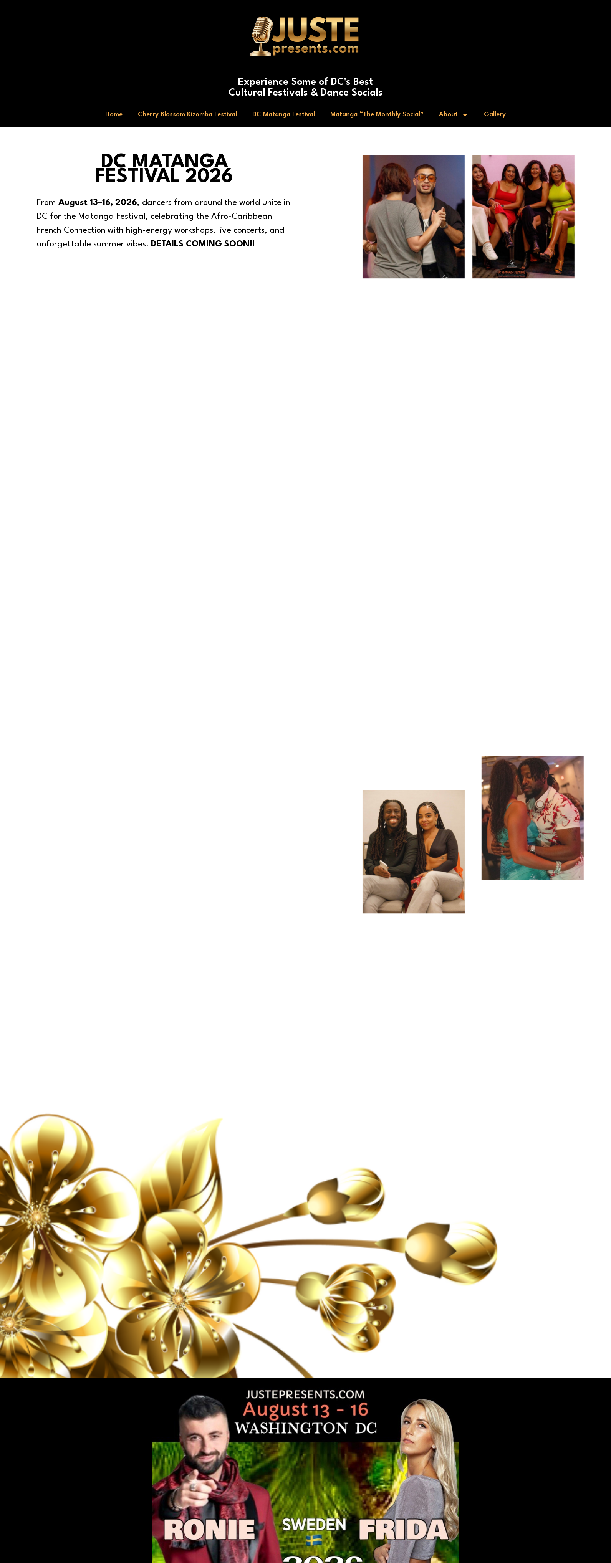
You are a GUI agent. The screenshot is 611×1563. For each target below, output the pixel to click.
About (454, 115)
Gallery (495, 114)
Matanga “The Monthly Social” (377, 114)
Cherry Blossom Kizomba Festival (187, 114)
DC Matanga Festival (283, 114)
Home (114, 114)
